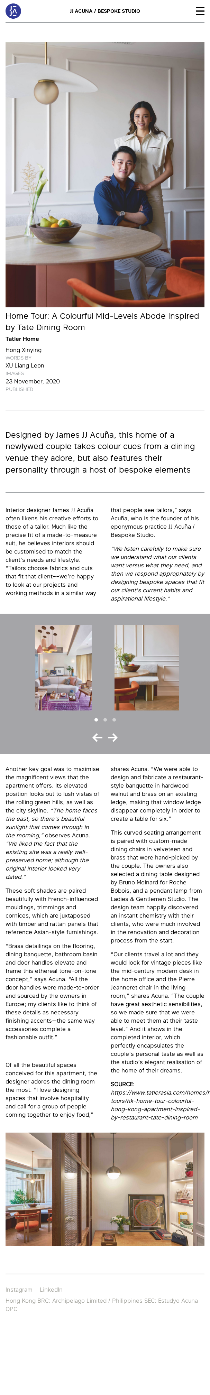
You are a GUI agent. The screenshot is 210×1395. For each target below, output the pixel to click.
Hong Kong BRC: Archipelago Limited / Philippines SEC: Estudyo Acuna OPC (102, 1304)
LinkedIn (51, 1289)
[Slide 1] (96, 720)
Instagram (19, 1289)
